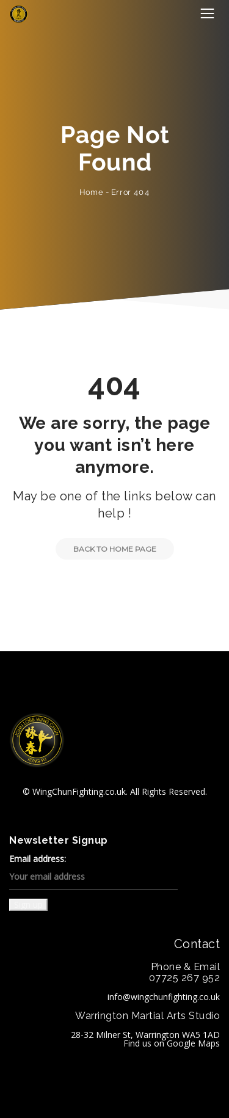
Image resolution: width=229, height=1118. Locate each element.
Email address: (93, 872)
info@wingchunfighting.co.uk (163, 997)
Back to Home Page (106, 549)
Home (91, 192)
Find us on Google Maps (171, 1043)
